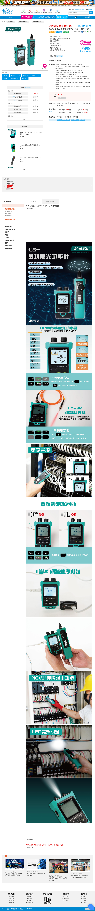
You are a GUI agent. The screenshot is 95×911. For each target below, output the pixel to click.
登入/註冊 (54, 5)
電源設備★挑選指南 (61, 17)
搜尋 (90, 12)
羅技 (82, 9)
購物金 (80, 5)
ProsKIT (5, 75)
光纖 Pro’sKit (36, 75)
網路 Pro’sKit (15, 79)
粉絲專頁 (11, 5)
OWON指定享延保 (38, 17)
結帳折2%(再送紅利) (50, 17)
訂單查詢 (74, 5)
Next (91, 185)
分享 (83, 32)
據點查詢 (28, 87)
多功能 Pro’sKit (15, 75)
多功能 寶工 (26, 75)
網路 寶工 (25, 79)
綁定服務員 (61, 5)
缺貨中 (62, 98)
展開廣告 (89, 1)
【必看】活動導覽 (26, 17)
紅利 (84, 5)
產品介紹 (80, 26)
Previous (4, 185)
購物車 (90, 5)
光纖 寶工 (6, 79)
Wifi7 (86, 9)
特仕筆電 (78, 9)
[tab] (33, 201)
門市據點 (18, 5)
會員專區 (68, 5)
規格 (87, 26)
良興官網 (5, 5)
